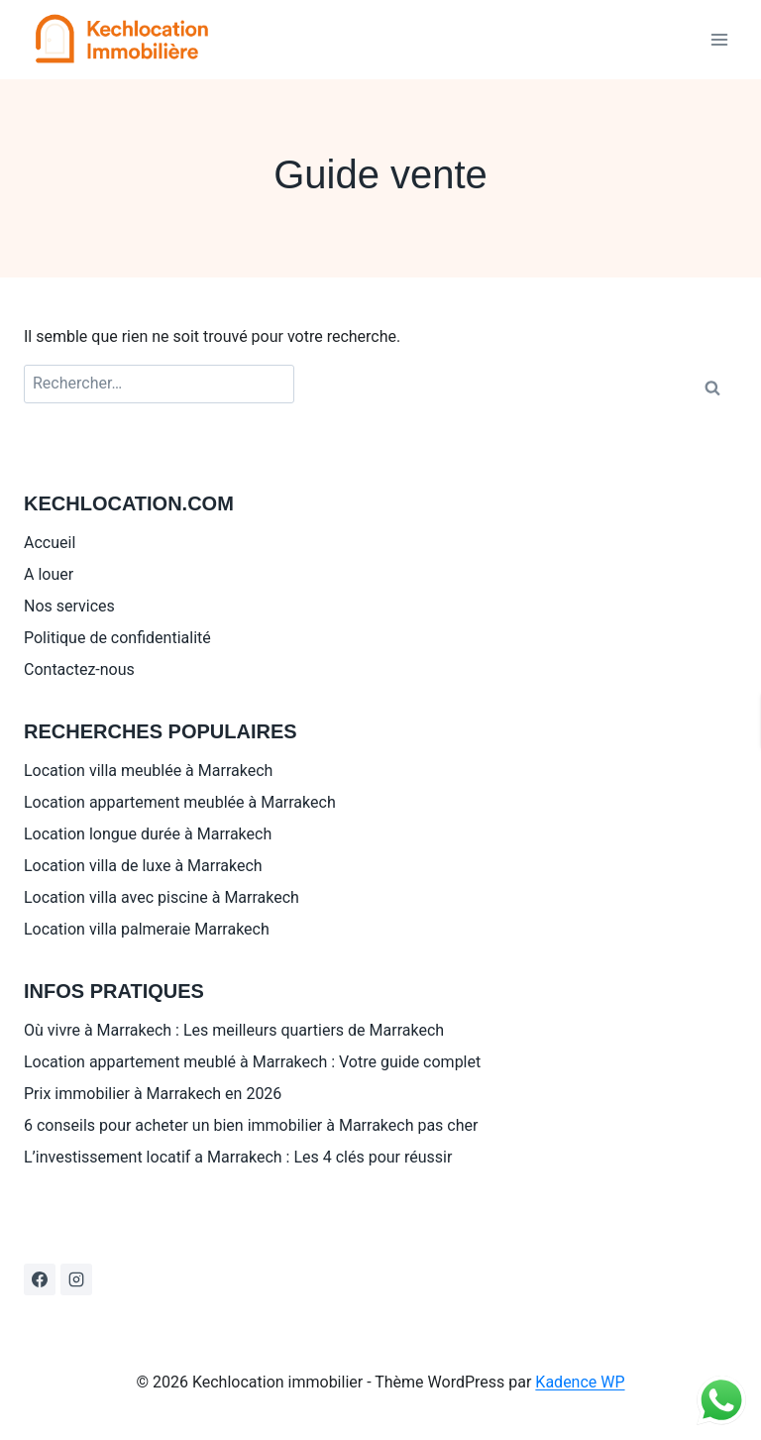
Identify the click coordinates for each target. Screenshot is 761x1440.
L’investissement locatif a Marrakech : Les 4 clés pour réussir (238, 1157)
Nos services (69, 606)
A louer (48, 574)
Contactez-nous (79, 669)
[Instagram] (76, 1279)
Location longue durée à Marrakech (148, 834)
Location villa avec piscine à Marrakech (161, 897)
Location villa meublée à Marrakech (148, 770)
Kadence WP (579, 1382)
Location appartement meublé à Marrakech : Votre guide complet (252, 1061)
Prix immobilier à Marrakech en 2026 (152, 1093)
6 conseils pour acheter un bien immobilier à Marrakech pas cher (251, 1125)
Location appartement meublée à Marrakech (180, 802)
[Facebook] (39, 1279)
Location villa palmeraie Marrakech (147, 929)
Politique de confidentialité (117, 637)
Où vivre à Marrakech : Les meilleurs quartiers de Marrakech (234, 1030)
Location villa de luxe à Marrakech (143, 865)
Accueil (49, 542)
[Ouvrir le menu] (719, 39)
